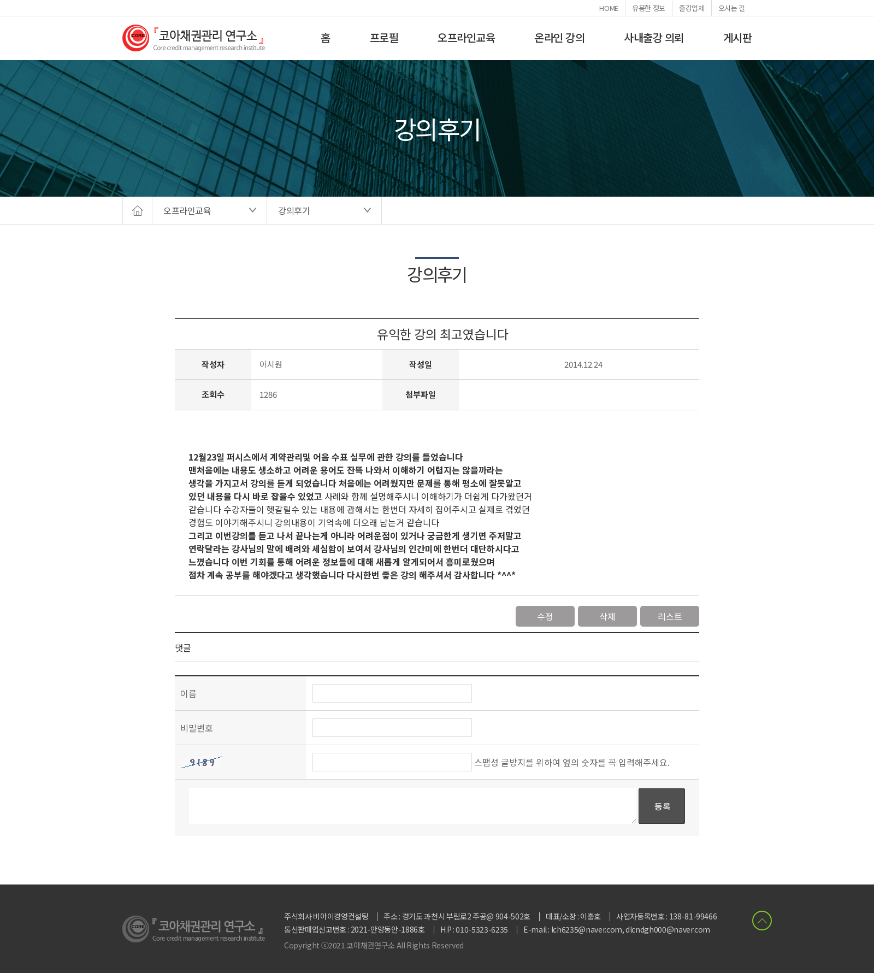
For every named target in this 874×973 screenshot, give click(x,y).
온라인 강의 (559, 37)
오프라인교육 (466, 37)
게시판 (737, 37)
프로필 (384, 37)
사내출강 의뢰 (654, 37)
